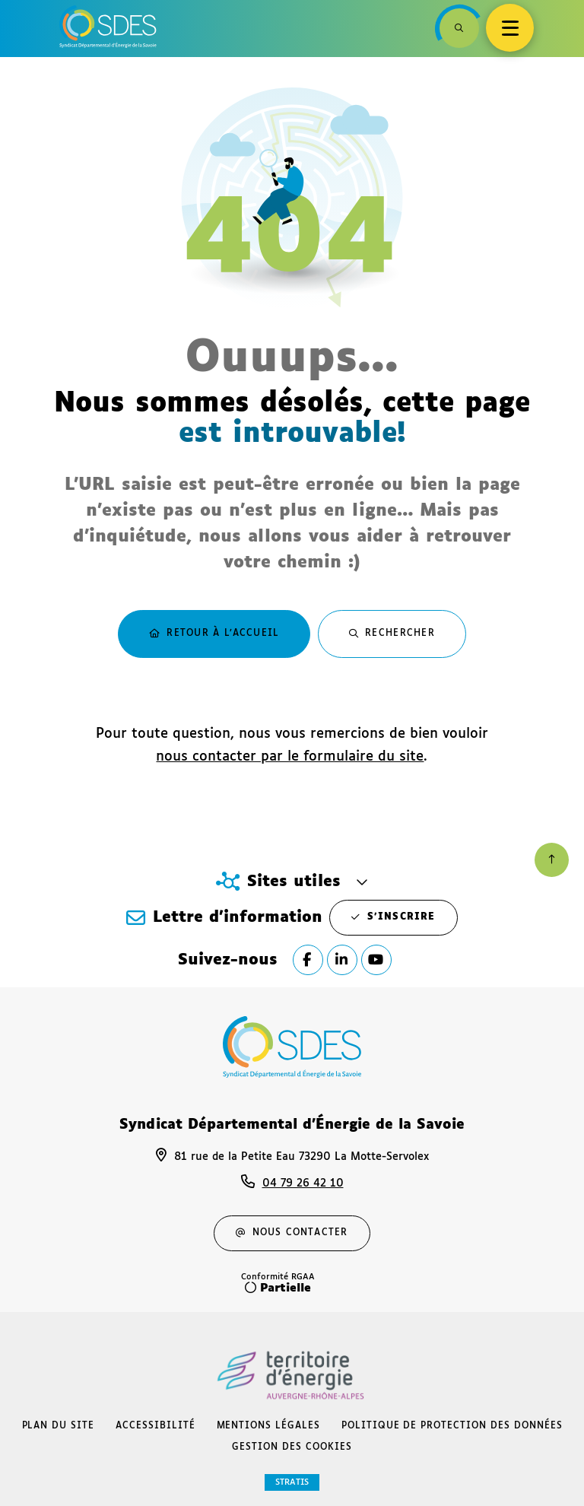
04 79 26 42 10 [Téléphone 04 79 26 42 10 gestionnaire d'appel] (303, 1183)
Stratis (292, 1482)
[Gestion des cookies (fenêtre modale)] (291, 1447)
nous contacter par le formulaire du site (290, 757)
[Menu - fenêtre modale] (510, 28)
